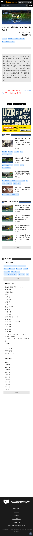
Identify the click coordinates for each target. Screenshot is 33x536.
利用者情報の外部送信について (16, 525)
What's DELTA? (16, 508)
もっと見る (16, 279)
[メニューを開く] (2, 2)
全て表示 (16, 247)
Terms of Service (16, 519)
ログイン (21, 2)
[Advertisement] (16, 412)
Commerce (16, 512)
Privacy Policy (16, 522)
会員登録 (28, 2)
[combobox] (13, 5)
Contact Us (16, 515)
